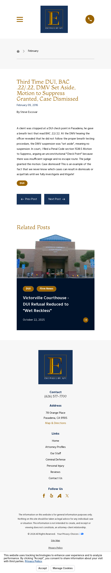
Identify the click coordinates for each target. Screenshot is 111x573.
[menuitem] (55, 541)
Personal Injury (55, 466)
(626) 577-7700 (55, 396)
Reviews (55, 472)
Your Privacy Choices (70, 534)
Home (55, 441)
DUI (22, 183)
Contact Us (55, 478)
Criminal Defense (56, 459)
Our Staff (55, 453)
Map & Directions (55, 423)
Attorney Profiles (55, 447)
